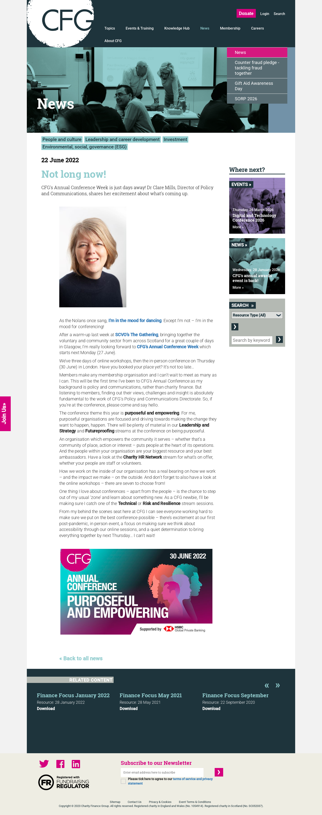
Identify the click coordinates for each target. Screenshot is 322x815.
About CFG (113, 41)
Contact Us (135, 802)
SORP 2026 (246, 98)
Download (46, 709)
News (204, 28)
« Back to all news (80, 658)
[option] (78, 700)
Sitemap (115, 802)
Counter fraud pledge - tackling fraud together (257, 68)
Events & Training (140, 28)
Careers (257, 28)
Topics (109, 28)
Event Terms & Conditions (195, 802)
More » (238, 227)
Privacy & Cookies (160, 802)
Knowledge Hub (177, 28)
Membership (230, 28)
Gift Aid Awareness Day (254, 86)
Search (279, 14)
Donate (246, 13)
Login (264, 14)
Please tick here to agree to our (170, 781)
